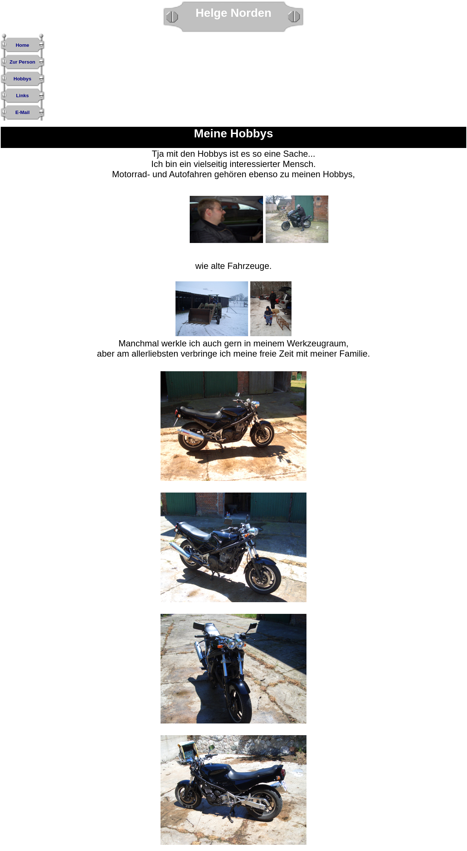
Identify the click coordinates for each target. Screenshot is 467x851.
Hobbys (22, 78)
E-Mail (22, 112)
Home (22, 45)
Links (22, 95)
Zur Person (22, 62)
